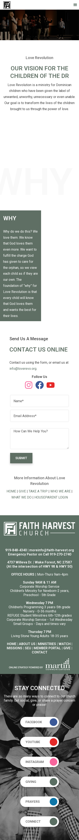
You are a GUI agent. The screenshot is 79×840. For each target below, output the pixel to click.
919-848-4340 (16, 550)
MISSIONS (14, 648)
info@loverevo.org (22, 369)
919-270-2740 (60, 554)
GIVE (22, 491)
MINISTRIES (47, 644)
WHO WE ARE (60, 491)
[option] (39, 25)
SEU (28, 648)
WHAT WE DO (21, 497)
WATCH (65, 644)
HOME (11, 491)
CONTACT (39, 652)
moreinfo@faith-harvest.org (51, 550)
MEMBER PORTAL (47, 648)
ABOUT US (27, 644)
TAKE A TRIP (38, 491)
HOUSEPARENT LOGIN (51, 497)
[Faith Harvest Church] (7, 5)
